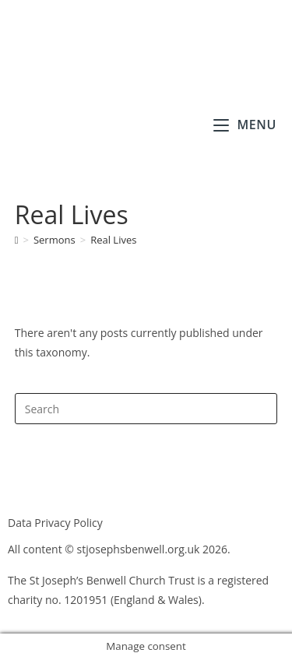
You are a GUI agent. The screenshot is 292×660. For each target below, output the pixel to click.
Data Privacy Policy (55, 522)
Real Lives (113, 240)
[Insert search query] (146, 408)
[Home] (17, 240)
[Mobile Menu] (244, 124)
